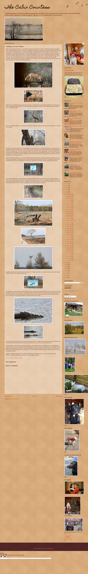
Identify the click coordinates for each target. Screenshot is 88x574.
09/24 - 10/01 (69, 248)
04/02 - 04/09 (69, 216)
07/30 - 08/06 (69, 239)
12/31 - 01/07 (69, 260)
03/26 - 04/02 (69, 215)
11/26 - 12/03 (69, 256)
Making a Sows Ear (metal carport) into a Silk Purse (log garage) (76, 142)
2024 (67, 273)
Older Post (59, 396)
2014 (67, 187)
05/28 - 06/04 (69, 226)
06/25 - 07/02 (69, 232)
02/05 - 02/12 (69, 203)
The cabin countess (68, 537)
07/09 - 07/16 (69, 235)
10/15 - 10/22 (69, 250)
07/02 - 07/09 (69, 234)
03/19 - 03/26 (69, 213)
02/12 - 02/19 (69, 205)
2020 (67, 266)
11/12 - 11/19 (69, 254)
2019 (67, 264)
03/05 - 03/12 (69, 209)
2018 (67, 262)
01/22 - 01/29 (69, 200)
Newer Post (8, 396)
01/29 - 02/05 (69, 202)
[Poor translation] (4, 557)
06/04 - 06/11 (69, 228)
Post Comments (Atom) (14, 398)
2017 (67, 193)
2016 (67, 191)
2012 (67, 183)
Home (33, 396)
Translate (72, 298)
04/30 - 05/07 (69, 224)
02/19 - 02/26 (69, 207)
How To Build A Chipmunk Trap (75, 172)
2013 (67, 185)
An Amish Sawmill (72, 164)
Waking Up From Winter (71, 220)
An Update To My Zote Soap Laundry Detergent (74, 150)
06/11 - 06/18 (69, 230)
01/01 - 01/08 (69, 194)
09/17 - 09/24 (69, 247)
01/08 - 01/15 (69, 196)
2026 (67, 277)
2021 (67, 268)
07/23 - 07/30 (69, 237)
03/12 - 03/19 (69, 211)
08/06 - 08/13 (69, 241)
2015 (67, 189)
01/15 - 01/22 (69, 198)
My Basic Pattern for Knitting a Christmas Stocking (75, 111)
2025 (67, 275)
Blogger (52, 548)
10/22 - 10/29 (69, 252)
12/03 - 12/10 (69, 258)
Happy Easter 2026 (69, 70)
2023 (67, 271)
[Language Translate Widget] (70, 296)
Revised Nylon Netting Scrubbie (75, 157)
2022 (67, 270)
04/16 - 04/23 (69, 222)
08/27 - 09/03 (69, 243)
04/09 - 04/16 (69, 218)
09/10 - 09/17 (69, 245)
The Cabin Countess (27, 7)
